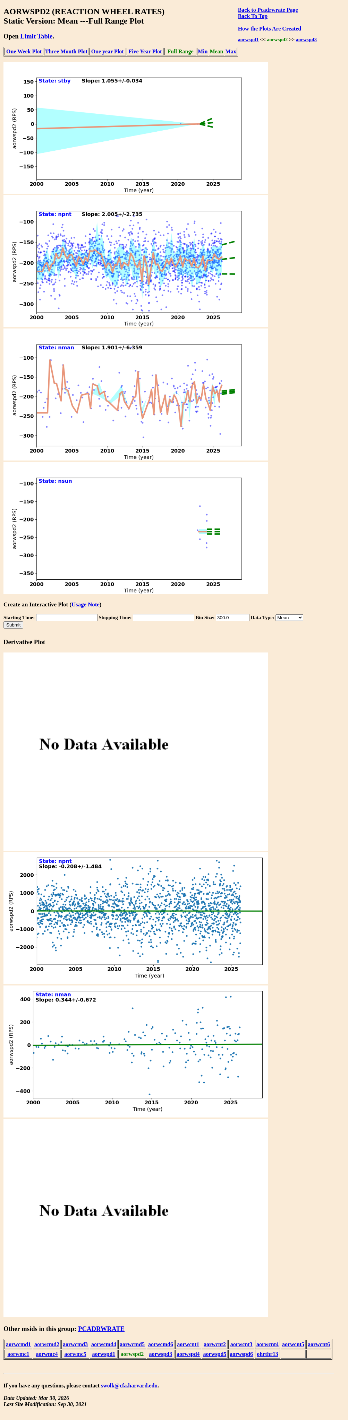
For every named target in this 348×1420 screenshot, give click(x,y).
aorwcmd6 (160, 1344)
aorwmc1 (18, 1354)
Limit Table (36, 36)
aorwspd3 (306, 39)
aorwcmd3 (75, 1344)
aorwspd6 (241, 1354)
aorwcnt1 (188, 1344)
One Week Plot (24, 51)
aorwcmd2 (46, 1344)
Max (231, 51)
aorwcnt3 (241, 1344)
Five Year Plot (145, 51)
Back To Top (253, 16)
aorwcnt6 (319, 1344)
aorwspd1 (248, 39)
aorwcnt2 (215, 1344)
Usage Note (85, 604)
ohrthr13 (267, 1354)
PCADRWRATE (101, 1328)
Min (202, 51)
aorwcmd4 (103, 1344)
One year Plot (107, 51)
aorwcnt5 (293, 1344)
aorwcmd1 (18, 1344)
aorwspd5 (215, 1354)
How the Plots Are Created (269, 29)
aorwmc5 (75, 1354)
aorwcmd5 (132, 1344)
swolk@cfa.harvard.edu (129, 1385)
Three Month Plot (66, 51)
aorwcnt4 (267, 1344)
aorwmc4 (47, 1354)
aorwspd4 (188, 1354)
